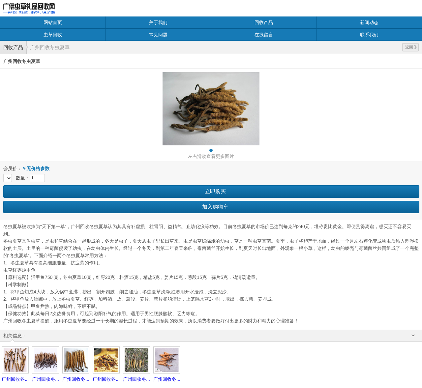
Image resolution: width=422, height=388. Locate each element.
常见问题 (158, 34)
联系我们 (369, 34)
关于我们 (158, 22)
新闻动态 (369, 22)
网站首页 (53, 22)
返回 (411, 47)
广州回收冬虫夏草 (50, 47)
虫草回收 (53, 34)
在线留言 (264, 34)
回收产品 (264, 22)
